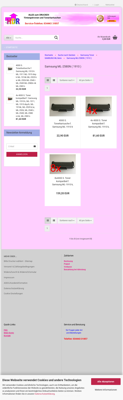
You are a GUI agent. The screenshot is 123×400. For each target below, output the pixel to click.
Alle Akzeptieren (105, 381)
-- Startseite (10, 47)
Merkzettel (109, 5)
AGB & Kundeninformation (15, 283)
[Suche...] (8, 38)
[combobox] (67, 80)
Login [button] (96, 5)
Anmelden (22, 154)
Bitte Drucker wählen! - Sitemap (18, 261)
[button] (81, 4)
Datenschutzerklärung (45, 394)
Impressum (9, 277)
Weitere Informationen (106, 389)
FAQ (5, 330)
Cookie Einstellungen (13, 293)
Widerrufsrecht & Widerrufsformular (20, 272)
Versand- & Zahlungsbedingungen (19, 266)
